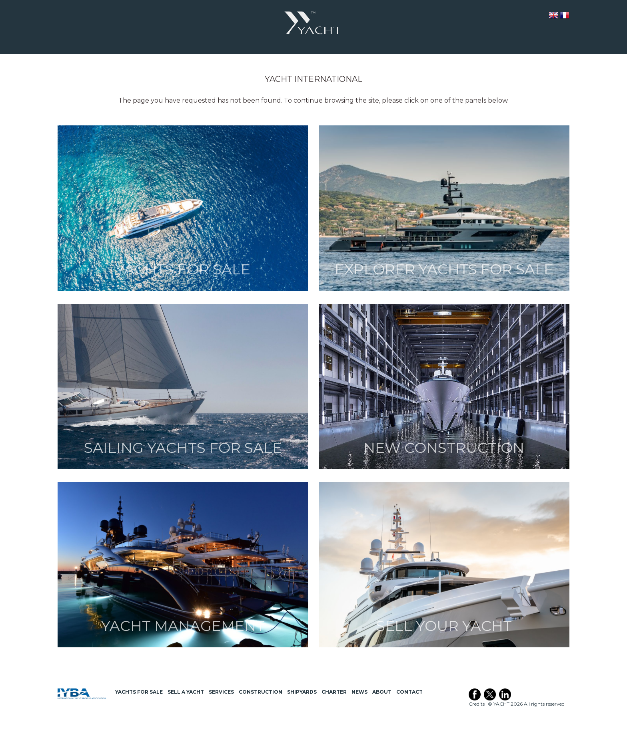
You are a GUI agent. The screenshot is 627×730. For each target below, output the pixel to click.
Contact (409, 692)
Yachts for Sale (139, 692)
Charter (334, 692)
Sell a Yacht (186, 692)
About (381, 692)
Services (221, 692)
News (359, 692)
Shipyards (302, 692)
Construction (260, 692)
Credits (477, 704)
